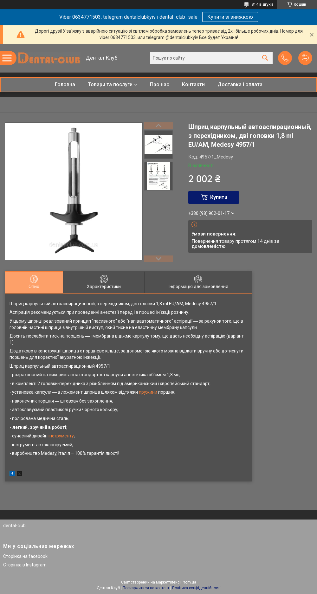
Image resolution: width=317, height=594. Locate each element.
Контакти (193, 84)
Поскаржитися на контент (146, 588)
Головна (65, 84)
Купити (218, 197)
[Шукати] (265, 58)
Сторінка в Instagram (25, 564)
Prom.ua (189, 582)
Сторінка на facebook (25, 556)
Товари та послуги (110, 84)
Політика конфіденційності (196, 588)
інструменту (61, 435)
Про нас (159, 84)
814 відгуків (263, 4)
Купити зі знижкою (230, 17)
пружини (148, 392)
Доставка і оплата (239, 84)
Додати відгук (305, 58)
